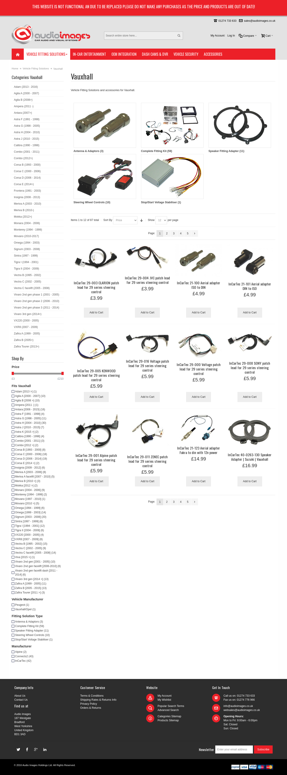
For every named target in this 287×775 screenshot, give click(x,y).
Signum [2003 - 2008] (30, 516)
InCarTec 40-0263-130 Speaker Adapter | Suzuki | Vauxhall (250, 457)
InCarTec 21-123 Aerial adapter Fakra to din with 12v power (198, 450)
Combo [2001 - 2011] (29, 440)
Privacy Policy (88, 703)
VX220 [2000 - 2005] (29, 534)
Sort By (107, 220)
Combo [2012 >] (26, 445)
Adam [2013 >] (26, 391)
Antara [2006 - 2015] (30, 409)
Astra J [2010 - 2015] (29, 427)
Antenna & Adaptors (105, 128)
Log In (231, 35)
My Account (217, 35)
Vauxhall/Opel (25, 609)
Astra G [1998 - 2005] (30, 418)
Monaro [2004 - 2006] (30, 490)
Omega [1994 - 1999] (29, 508)
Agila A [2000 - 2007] (30, 396)
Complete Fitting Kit (172, 128)
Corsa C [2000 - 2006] (31, 454)
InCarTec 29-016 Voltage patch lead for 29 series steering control (147, 365)
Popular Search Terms (171, 706)
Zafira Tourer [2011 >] (30, 592)
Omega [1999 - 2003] (30, 512)
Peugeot (22, 604)
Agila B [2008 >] (27, 400)
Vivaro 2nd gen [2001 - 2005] (35, 561)
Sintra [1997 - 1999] (29, 521)
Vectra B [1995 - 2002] (31, 543)
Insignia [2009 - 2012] (30, 467)
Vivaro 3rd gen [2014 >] (32, 579)
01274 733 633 (227, 20)
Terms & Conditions (92, 695)
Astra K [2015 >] (26, 431)
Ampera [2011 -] (26, 405)
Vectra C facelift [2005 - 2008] (35, 552)
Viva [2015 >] (25, 557)
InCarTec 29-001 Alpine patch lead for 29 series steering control (96, 460)
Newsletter (206, 749)
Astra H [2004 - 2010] (30, 422)
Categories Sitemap (169, 716)
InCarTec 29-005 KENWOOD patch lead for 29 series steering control (96, 375)
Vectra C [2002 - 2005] (30, 548)
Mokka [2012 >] (26, 485)
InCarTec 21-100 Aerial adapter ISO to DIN (198, 285)
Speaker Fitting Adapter (240, 128)
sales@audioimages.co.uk (259, 20)
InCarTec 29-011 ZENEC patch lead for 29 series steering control (147, 461)
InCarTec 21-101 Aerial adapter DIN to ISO (249, 286)
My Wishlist (164, 699)
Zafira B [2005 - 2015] (31, 588)
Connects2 (24, 656)
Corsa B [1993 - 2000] (30, 449)
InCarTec (23, 660)
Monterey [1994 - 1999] (31, 494)
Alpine (20, 651)
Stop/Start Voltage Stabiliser (172, 179)
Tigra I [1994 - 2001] (30, 525)
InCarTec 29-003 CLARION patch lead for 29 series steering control (96, 287)
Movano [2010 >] (27, 503)
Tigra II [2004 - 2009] (29, 530)
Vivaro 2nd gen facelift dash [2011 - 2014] (36, 572)
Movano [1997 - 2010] (30, 499)
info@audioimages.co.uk (238, 706)
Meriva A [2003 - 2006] (30, 472)
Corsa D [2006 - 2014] (31, 458)
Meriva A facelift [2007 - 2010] (34, 476)
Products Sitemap (168, 720)
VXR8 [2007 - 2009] (29, 539)
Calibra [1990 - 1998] (29, 436)
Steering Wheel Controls (105, 179)
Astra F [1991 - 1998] (29, 413)
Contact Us (21, 699)
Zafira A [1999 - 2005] (30, 583)
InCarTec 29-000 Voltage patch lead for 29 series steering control (199, 369)
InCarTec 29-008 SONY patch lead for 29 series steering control (249, 367)
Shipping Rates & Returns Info (98, 699)
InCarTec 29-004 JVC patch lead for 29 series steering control (147, 280)
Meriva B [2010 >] (27, 481)
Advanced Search (168, 710)
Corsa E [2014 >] (27, 463)
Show (151, 220)
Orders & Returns (90, 707)
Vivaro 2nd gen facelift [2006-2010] (38, 566)
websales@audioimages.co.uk (242, 710)
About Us (19, 695)
